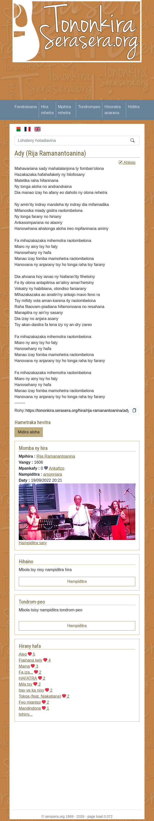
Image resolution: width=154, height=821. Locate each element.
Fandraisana (25, 107)
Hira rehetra (47, 110)
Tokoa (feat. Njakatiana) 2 (44, 696)
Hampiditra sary (33, 543)
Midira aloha (29, 432)
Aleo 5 (27, 654)
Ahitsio (127, 162)
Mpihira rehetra (64, 110)
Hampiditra (76, 581)
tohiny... (25, 714)
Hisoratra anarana (112, 110)
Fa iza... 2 (30, 672)
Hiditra (134, 107)
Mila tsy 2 (30, 684)
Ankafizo (56, 468)
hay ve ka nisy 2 (35, 690)
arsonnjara (52, 474)
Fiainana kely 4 (35, 660)
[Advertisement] (82, 97)
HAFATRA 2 (32, 678)
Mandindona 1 (34, 708)
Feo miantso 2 (34, 702)
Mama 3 (28, 666)
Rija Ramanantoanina (56, 153)
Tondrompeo (89, 107)
